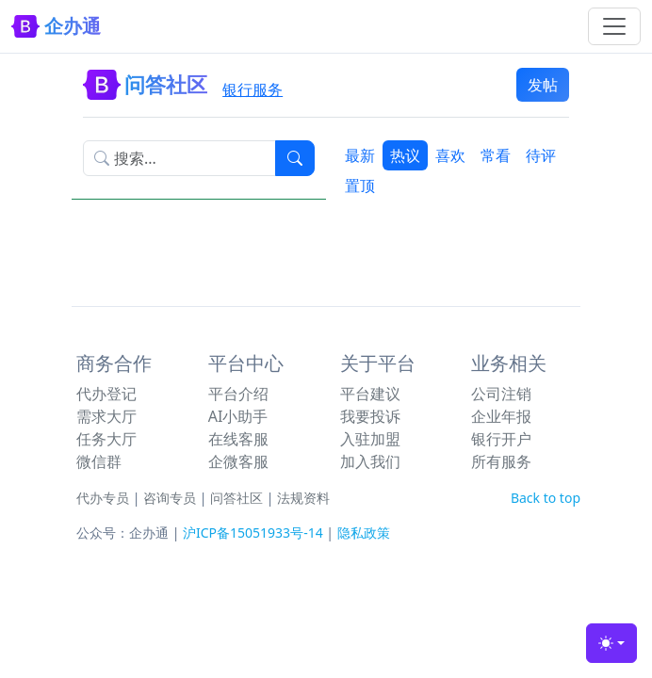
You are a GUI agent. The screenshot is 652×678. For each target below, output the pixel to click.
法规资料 (303, 498)
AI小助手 (238, 416)
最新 (360, 155)
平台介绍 (238, 393)
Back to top (545, 498)
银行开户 (501, 438)
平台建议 (370, 393)
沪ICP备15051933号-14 (253, 532)
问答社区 (236, 498)
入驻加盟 (370, 438)
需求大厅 (106, 416)
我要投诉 (370, 416)
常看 (496, 155)
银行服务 (252, 89)
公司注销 (501, 393)
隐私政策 (363, 532)
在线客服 (238, 438)
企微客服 (238, 461)
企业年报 (501, 416)
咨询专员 (169, 498)
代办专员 (102, 498)
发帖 (543, 84)
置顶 (360, 185)
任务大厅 (106, 438)
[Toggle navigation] (614, 26)
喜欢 (450, 155)
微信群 (99, 461)
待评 (541, 155)
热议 (405, 155)
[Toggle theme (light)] (611, 643)
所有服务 (501, 461)
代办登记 (106, 393)
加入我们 (370, 461)
